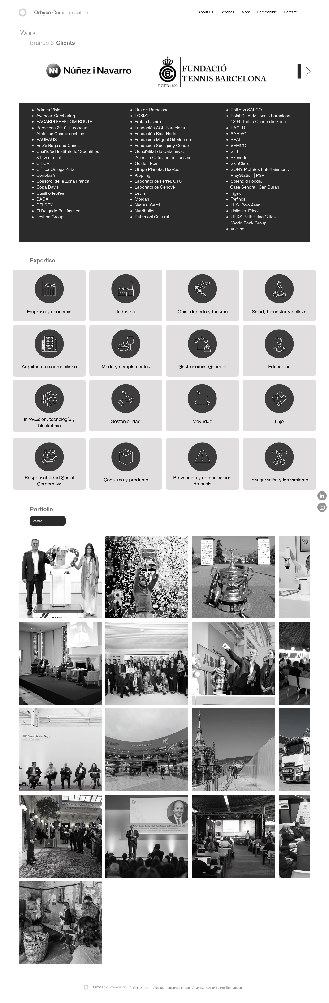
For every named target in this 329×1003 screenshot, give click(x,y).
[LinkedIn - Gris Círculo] (322, 495)
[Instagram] (322, 507)
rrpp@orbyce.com (232, 988)
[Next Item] (308, 71)
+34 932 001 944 (205, 988)
